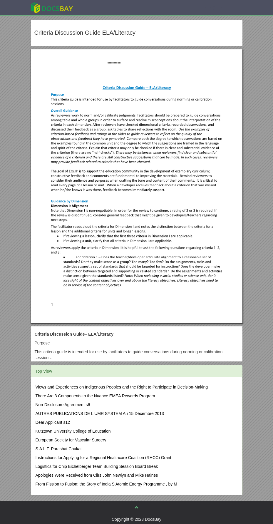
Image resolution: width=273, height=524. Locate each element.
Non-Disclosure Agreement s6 (63, 404)
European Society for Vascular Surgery (71, 440)
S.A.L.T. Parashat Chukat (59, 448)
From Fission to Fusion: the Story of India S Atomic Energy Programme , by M (106, 484)
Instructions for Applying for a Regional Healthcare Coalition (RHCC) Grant (103, 457)
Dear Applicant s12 (53, 422)
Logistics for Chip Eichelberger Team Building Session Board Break (97, 466)
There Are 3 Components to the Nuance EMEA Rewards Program (95, 396)
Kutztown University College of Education (73, 431)
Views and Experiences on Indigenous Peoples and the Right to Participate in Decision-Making (122, 387)
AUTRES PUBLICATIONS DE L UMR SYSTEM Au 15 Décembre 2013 (100, 413)
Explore (95, 7)
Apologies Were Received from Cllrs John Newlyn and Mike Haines (97, 475)
